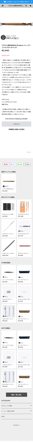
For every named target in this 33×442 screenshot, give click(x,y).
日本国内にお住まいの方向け (16, 129)
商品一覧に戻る (16, 395)
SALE (3, 416)
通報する (29, 152)
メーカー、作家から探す (8, 411)
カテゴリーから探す (6, 406)
